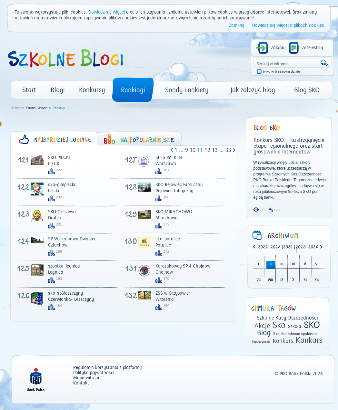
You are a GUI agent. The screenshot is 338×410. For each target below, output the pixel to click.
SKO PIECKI (59, 157)
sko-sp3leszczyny (65, 293)
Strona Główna (36, 108)
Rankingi (133, 90)
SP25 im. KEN (168, 157)
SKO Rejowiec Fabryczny (179, 185)
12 (207, 150)
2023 (276, 247)
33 (228, 150)
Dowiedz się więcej (106, 12)
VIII (270, 280)
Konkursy (92, 90)
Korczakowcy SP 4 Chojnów (182, 266)
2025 (301, 247)
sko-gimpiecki (61, 185)
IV (293, 264)
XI (305, 280)
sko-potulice (167, 239)
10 (192, 150)
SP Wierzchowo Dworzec (72, 239)
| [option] (264, 247)
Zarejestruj (312, 47)
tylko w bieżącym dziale (281, 71)
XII (316, 280)
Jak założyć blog (253, 90)
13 (215, 150)
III (281, 264)
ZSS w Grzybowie (172, 293)
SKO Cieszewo (62, 212)
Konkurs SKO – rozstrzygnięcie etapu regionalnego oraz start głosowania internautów (289, 146)
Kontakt (81, 383)
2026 (313, 247)
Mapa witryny (86, 378)
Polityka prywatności (93, 373)
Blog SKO (307, 90)
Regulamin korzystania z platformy (107, 367)
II (271, 264)
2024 (288, 247)
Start (29, 90)
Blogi (58, 90)
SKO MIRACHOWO (173, 212)
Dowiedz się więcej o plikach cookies (288, 25)
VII (258, 280)
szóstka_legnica (64, 266)
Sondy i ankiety (187, 90)
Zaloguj (278, 47)
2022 (263, 247)
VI (316, 264)
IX (281, 280)
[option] (314, 247)
